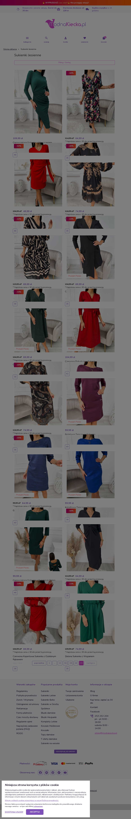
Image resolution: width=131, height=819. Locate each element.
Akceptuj (35, 812)
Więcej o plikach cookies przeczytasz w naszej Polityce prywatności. (32, 800)
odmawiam (38, 806)
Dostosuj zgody (14, 812)
